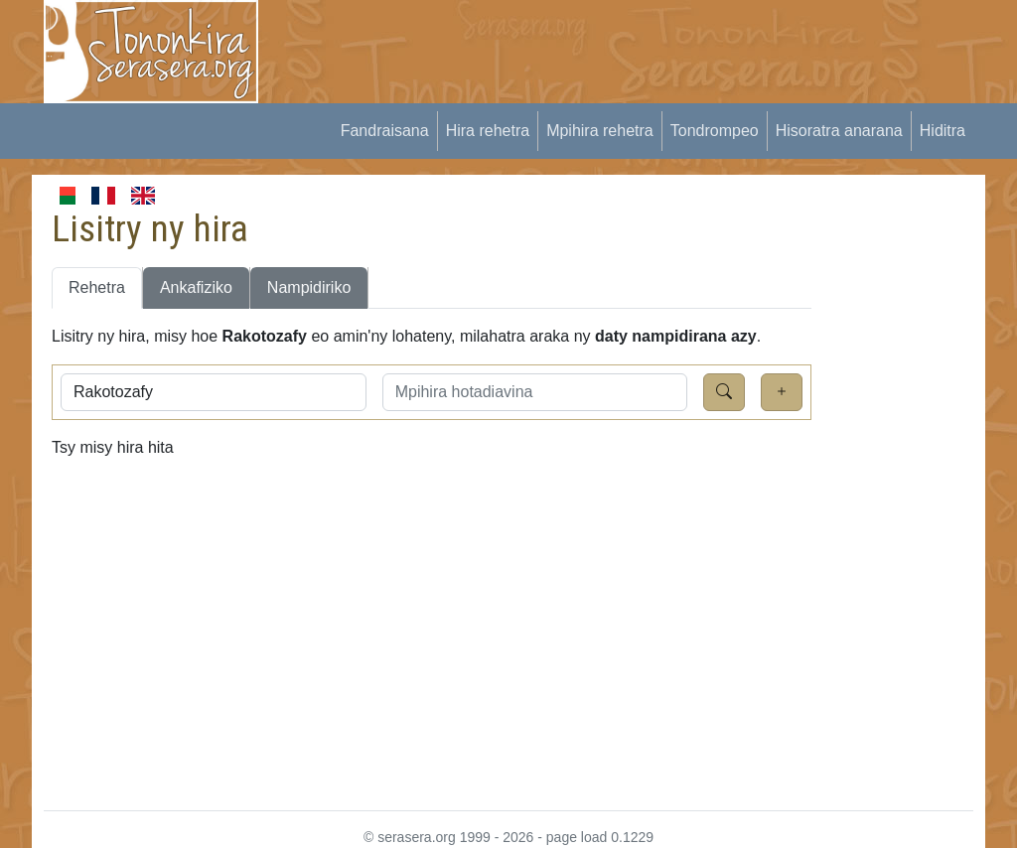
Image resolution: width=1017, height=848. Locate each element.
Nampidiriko (309, 287)
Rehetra (97, 287)
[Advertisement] (643, 44)
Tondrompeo (714, 130)
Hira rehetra (487, 130)
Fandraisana (385, 130)
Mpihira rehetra (600, 130)
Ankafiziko (196, 287)
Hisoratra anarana (839, 130)
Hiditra (942, 130)
